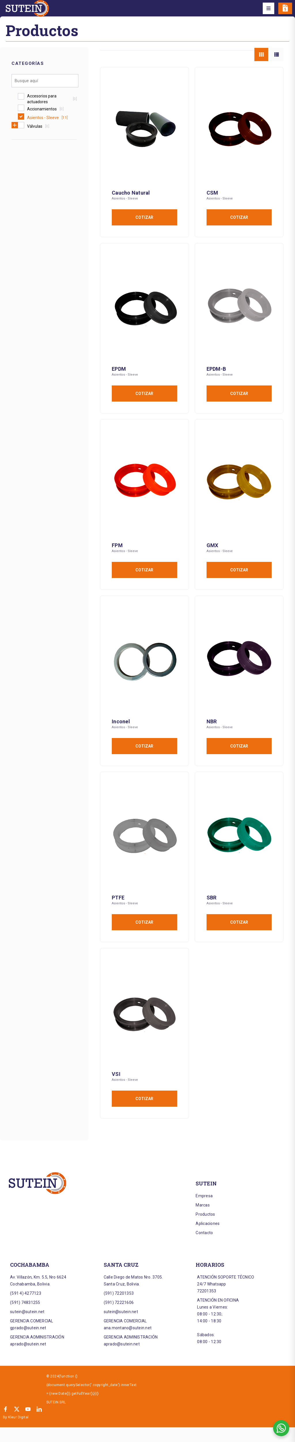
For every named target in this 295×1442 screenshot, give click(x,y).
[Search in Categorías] (45, 80)
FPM (117, 545)
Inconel (121, 721)
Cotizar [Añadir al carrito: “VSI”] (144, 1098)
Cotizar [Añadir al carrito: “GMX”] (239, 570)
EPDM (119, 369)
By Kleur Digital (16, 1417)
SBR (212, 898)
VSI (116, 1074)
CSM (212, 193)
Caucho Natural (131, 193)
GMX (212, 545)
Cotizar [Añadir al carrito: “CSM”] (239, 217)
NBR (212, 721)
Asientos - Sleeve (125, 198)
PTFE (118, 898)
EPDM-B (216, 369)
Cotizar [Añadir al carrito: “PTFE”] (144, 922)
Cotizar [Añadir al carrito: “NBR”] (239, 746)
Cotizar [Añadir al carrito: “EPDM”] (144, 393)
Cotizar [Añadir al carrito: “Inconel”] (144, 746)
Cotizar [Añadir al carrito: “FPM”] (144, 570)
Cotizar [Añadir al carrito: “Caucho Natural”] (144, 217)
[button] (268, 8)
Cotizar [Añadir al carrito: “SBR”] (239, 922)
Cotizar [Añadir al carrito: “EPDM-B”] (239, 393)
